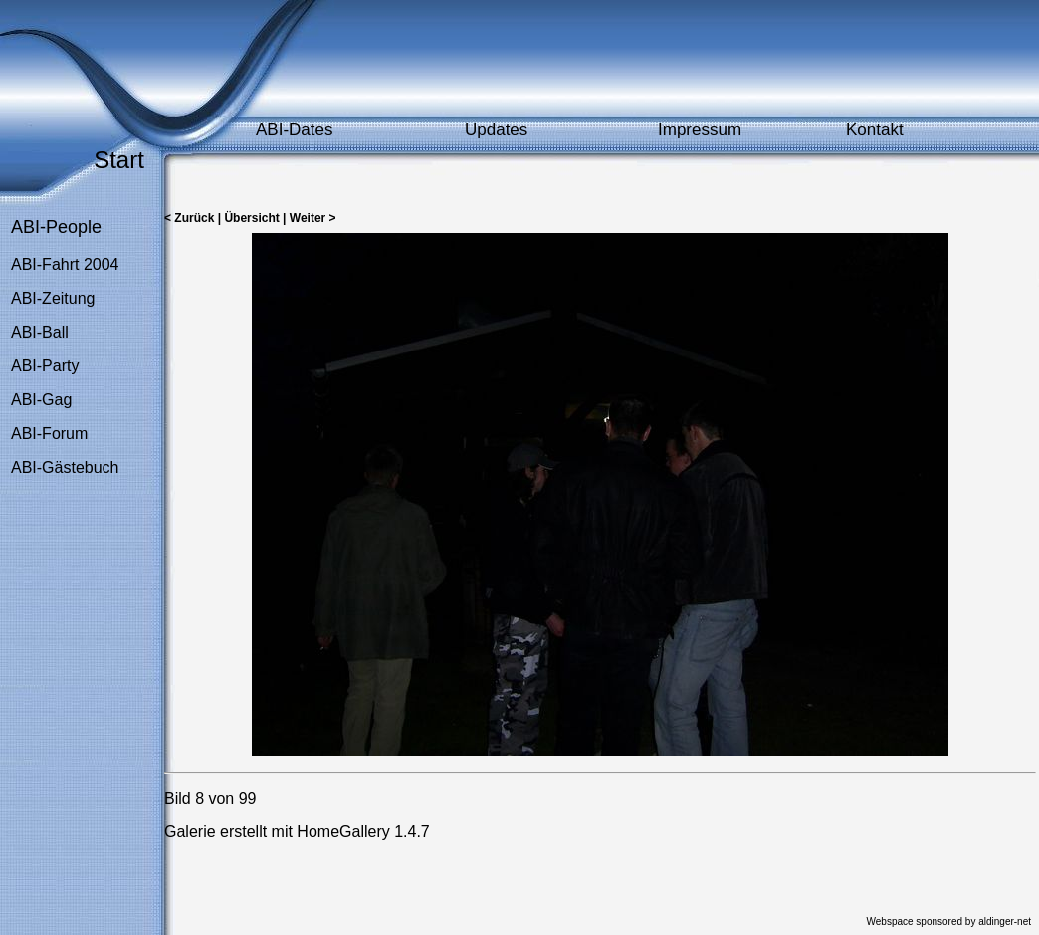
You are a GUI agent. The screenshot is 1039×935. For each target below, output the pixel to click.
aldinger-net (1004, 921)
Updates (496, 129)
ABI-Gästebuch (65, 467)
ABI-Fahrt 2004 (65, 264)
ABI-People (56, 227)
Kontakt (875, 129)
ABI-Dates (294, 129)
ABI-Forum (49, 433)
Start (119, 159)
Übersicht (251, 218)
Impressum (699, 129)
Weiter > (313, 218)
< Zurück (189, 218)
